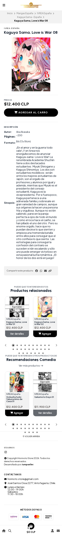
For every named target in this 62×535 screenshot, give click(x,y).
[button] (50, 270)
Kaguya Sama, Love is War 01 (16, 323)
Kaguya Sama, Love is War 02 (44, 323)
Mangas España (25, 13)
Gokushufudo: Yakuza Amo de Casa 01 (14, 399)
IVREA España (44, 13)
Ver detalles (17, 333)
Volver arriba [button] (31, 436)
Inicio (10, 13)
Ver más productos (31, 366)
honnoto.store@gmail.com (21, 479)
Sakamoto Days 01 (44, 397)
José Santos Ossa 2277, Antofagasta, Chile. (30, 483)
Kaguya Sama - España (29, 17)
